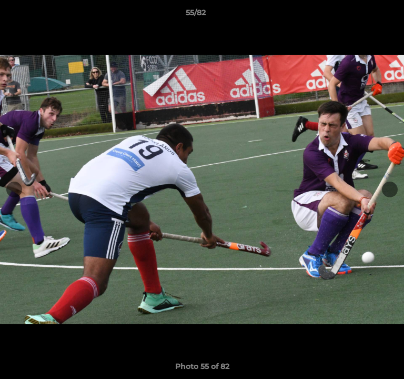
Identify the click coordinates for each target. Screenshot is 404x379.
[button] (366, 15)
